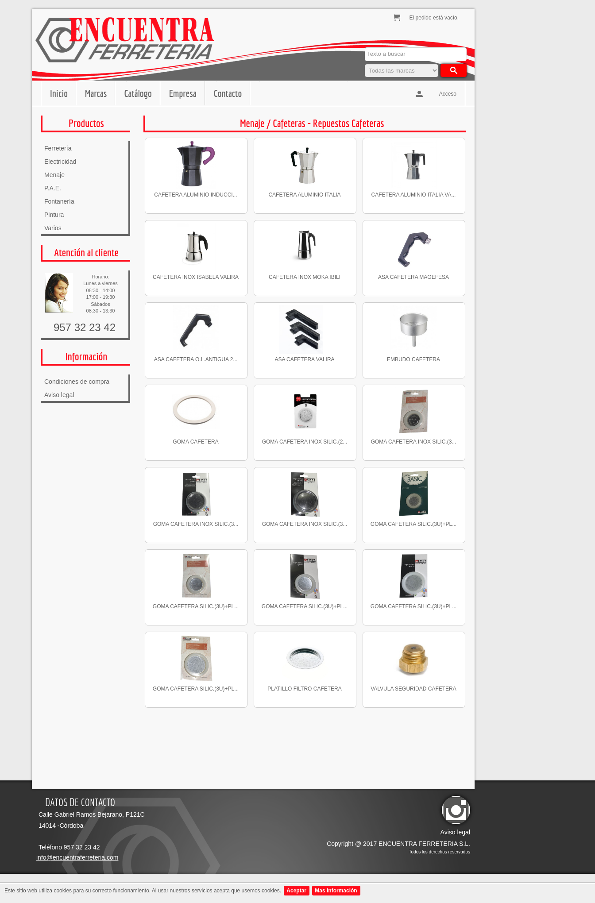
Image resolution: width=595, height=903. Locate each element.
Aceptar (296, 891)
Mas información (336, 891)
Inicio (59, 93)
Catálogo (137, 93)
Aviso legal (59, 394)
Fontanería (59, 201)
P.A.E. (52, 188)
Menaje (54, 174)
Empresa (183, 93)
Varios (53, 228)
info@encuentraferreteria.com (77, 857)
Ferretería (57, 148)
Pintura (54, 214)
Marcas (96, 93)
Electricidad (60, 161)
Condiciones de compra (76, 381)
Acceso (447, 94)
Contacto (228, 93)
